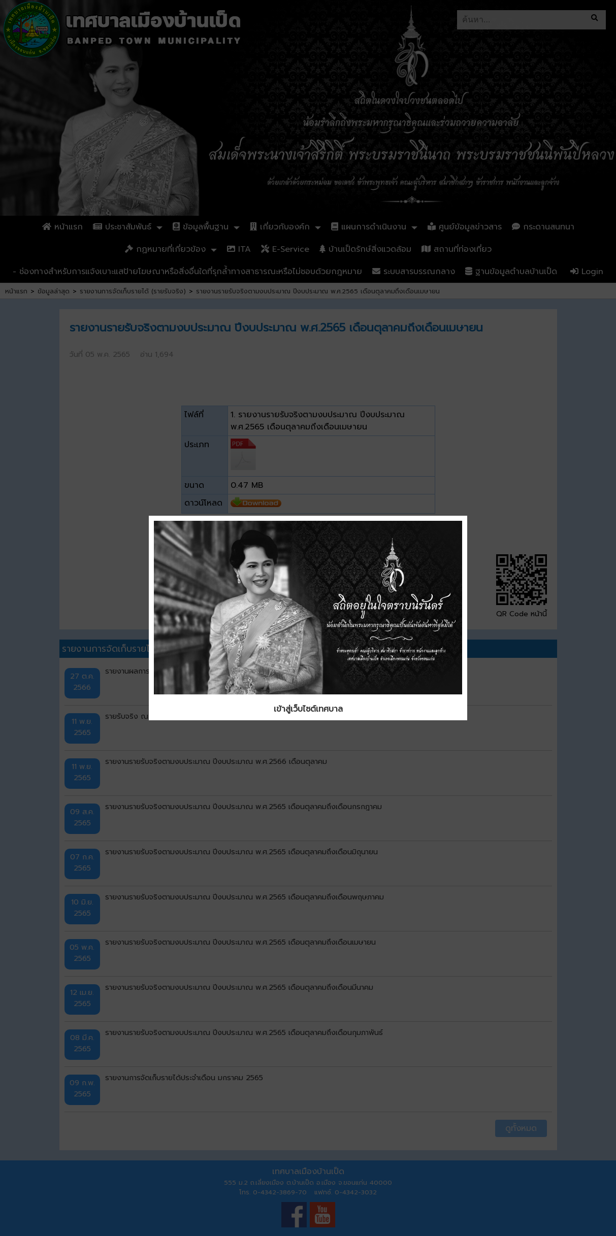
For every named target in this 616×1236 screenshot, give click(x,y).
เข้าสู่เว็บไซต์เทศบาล (308, 709)
